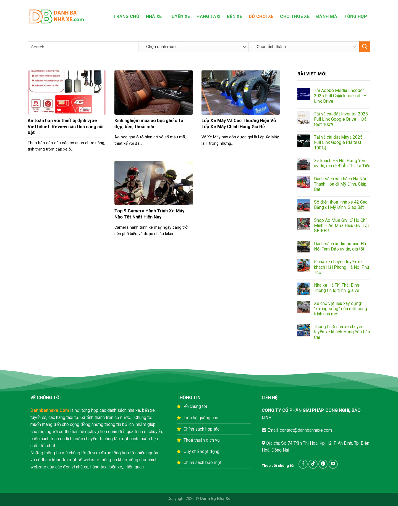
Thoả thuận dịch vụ (202, 440)
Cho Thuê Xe (295, 16)
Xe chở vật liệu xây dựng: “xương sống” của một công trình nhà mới (340, 309)
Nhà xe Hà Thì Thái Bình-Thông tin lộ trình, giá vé (337, 288)
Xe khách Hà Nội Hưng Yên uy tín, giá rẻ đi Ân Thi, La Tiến (342, 163)
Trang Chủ (126, 16)
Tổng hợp (355, 16)
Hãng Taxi (208, 16)
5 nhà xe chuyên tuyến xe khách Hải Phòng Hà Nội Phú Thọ (341, 267)
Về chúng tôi (195, 406)
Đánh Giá (326, 16)
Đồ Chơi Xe (261, 16)
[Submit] (364, 46)
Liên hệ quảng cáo (201, 417)
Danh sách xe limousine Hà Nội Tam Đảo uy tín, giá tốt (340, 246)
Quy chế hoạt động (201, 451)
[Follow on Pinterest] (323, 464)
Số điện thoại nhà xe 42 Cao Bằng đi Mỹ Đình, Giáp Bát (341, 204)
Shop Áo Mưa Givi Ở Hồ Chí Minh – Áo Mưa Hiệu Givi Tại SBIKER (341, 225)
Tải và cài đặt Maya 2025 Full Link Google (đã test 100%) (338, 142)
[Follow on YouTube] (333, 464)
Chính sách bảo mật (202, 462)
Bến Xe (234, 16)
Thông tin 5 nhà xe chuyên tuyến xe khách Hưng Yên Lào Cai (342, 332)
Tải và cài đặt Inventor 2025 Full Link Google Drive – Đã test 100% (341, 119)
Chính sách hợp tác (201, 429)
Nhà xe (154, 16)
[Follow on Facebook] (303, 464)
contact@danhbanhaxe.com (305, 430)
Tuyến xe (179, 16)
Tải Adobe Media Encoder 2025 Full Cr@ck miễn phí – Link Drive (340, 96)
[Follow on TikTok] (313, 464)
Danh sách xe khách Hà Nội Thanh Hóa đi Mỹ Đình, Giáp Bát (340, 184)
